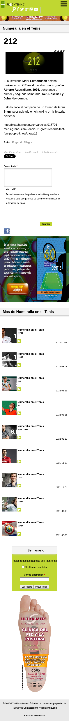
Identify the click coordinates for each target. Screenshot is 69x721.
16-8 (20, 477)
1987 (20, 526)
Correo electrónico (34, 575)
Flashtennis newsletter (36, 567)
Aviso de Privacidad (34, 715)
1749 (20, 333)
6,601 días (23, 429)
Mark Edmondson (12, 152)
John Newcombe (50, 152)
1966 (20, 357)
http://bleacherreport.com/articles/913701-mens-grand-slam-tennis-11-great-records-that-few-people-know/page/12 (34, 129)
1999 (20, 502)
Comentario (10, 166)
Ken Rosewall (31, 152)
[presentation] (34, 212)
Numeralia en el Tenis (30, 329)
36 (19, 381)
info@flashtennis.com (45, 708)
